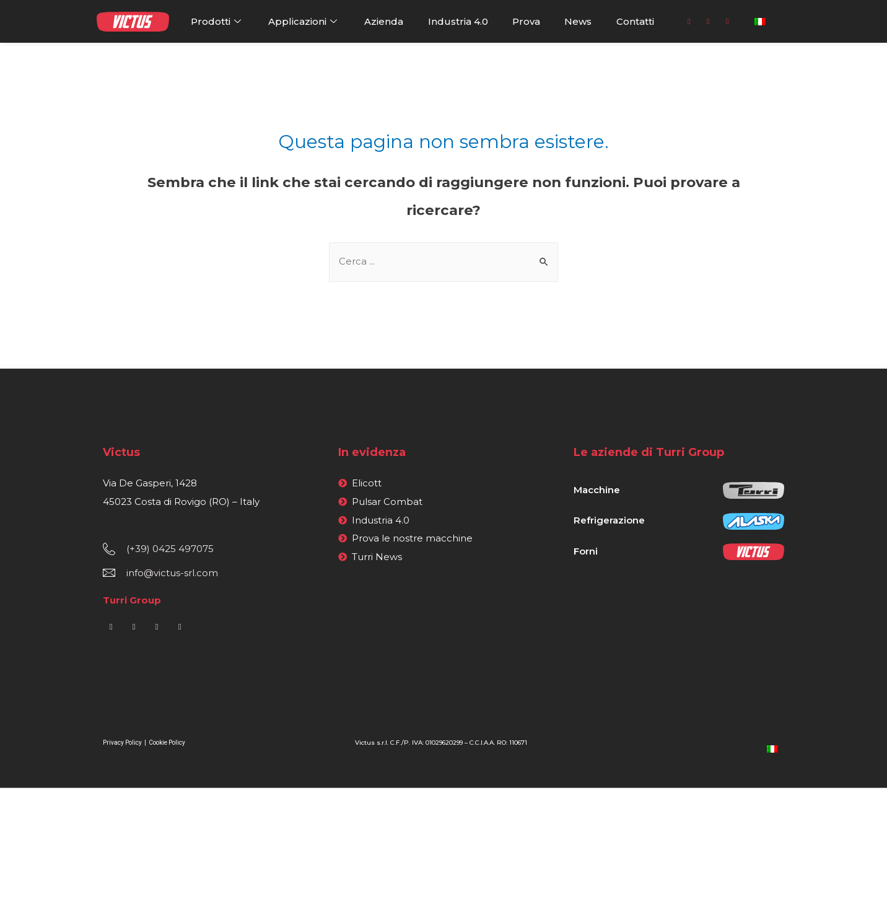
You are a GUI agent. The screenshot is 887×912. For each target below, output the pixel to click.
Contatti (635, 21)
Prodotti (217, 21)
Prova (526, 21)
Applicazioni (304, 21)
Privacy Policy (123, 742)
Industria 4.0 (458, 21)
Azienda (383, 21)
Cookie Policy (167, 742)
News (578, 21)
